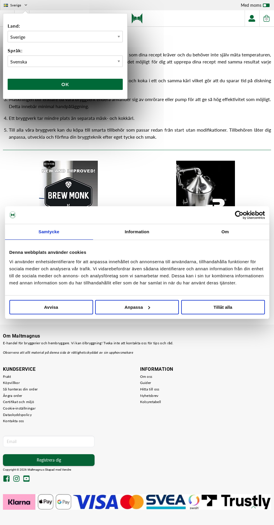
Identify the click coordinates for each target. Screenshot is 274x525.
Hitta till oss (149, 389)
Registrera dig (49, 459)
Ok (65, 84)
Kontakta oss (13, 421)
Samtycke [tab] (48, 231)
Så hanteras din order (20, 389)
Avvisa (51, 307)
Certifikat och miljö (18, 402)
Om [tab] (225, 231)
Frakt (7, 376)
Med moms (255, 6)
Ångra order (12, 395)
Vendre (66, 469)
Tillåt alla (223, 307)
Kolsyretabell (150, 402)
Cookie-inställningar (19, 408)
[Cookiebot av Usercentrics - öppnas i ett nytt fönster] (239, 215)
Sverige (16, 5)
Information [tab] (137, 231)
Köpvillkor (11, 382)
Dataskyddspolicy (17, 414)
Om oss (146, 376)
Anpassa (137, 307)
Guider (145, 382)
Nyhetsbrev (149, 395)
